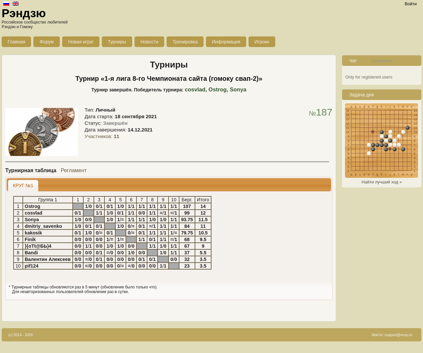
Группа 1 (47, 199)
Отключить (382, 60)
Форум (47, 41)
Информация (226, 41)
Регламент (74, 170)
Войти (411, 3)
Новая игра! (81, 41)
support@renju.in (398, 335)
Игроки (261, 41)
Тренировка (185, 41)
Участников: (102, 136)
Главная (16, 41)
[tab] (23, 185)
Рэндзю (24, 13)
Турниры (117, 41)
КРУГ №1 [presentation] (23, 185)
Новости (149, 41)
